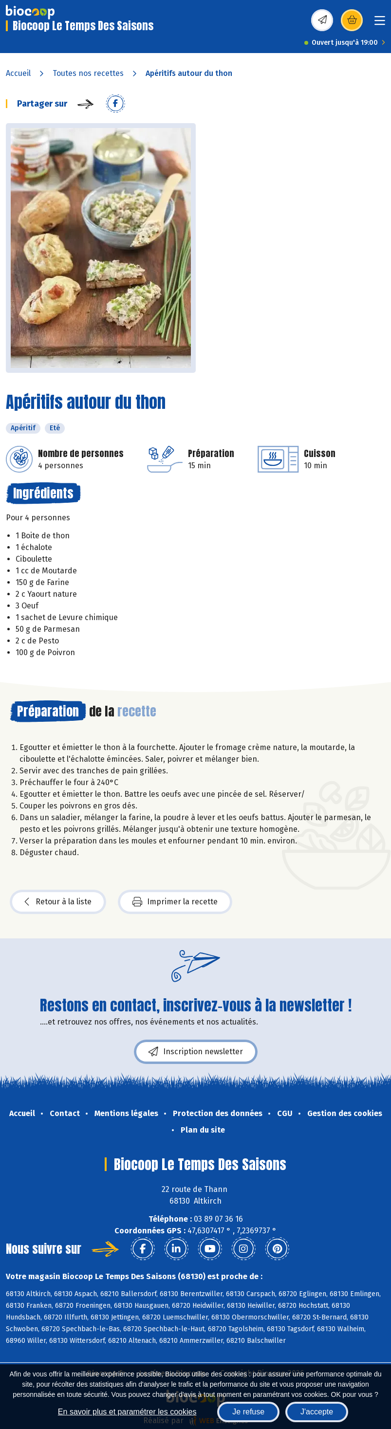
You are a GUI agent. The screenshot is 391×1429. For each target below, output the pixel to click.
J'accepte (316, 1412)
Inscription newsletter (196, 1052)
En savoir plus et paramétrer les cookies (127, 1412)
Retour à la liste (58, 902)
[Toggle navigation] (379, 24)
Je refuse (248, 1412)
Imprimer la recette (175, 902)
